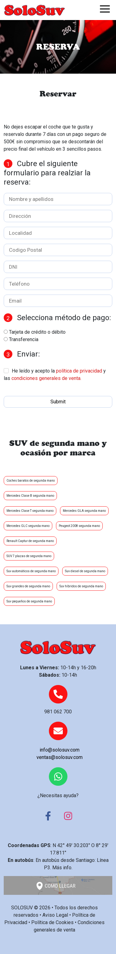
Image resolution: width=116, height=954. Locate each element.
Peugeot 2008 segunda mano (79, 526)
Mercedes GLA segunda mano (84, 510)
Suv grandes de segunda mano (28, 586)
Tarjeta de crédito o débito (37, 332)
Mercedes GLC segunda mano (27, 526)
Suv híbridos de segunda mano (81, 586)
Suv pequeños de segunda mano (29, 601)
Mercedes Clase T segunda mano (30, 510)
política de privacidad (79, 371)
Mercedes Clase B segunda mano (30, 495)
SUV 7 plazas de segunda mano (28, 556)
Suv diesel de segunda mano (85, 571)
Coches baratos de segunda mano (30, 480)
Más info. (62, 867)
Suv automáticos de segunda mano (31, 571)
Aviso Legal (55, 915)
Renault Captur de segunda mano (30, 541)
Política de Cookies (52, 922)
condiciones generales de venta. (46, 378)
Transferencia (23, 339)
